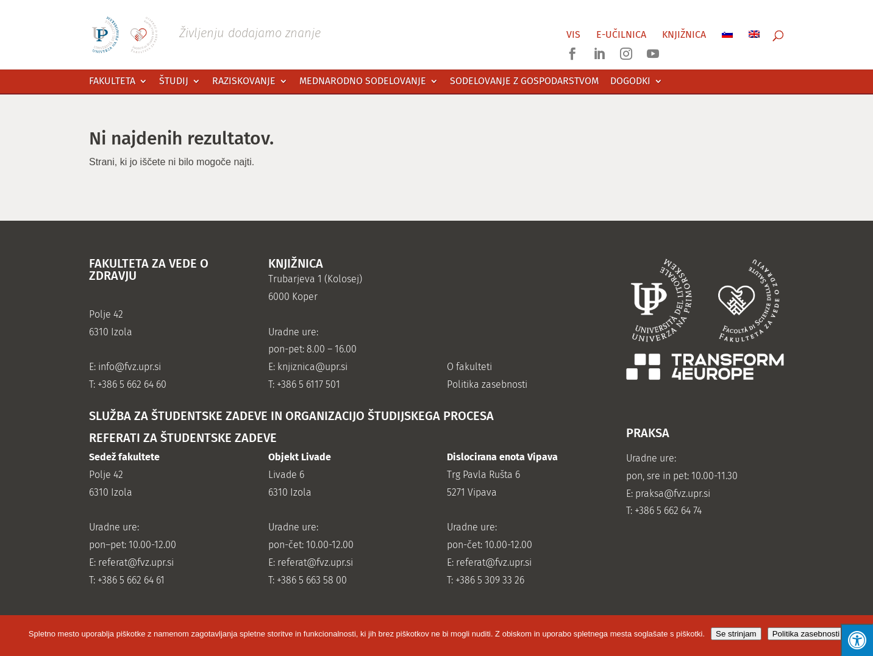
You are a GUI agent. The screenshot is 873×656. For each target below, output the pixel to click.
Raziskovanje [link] (244, 81)
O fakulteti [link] (469, 367)
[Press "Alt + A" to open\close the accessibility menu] (857, 640)
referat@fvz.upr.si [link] (136, 562)
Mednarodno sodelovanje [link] (362, 81)
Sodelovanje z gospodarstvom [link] (524, 81)
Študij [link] (173, 81)
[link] (219, 34)
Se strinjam (736, 633)
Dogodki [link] (630, 81)
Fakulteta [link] (112, 81)
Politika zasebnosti (805, 633)
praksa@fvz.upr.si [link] (672, 493)
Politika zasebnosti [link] (487, 384)
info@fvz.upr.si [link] (129, 367)
